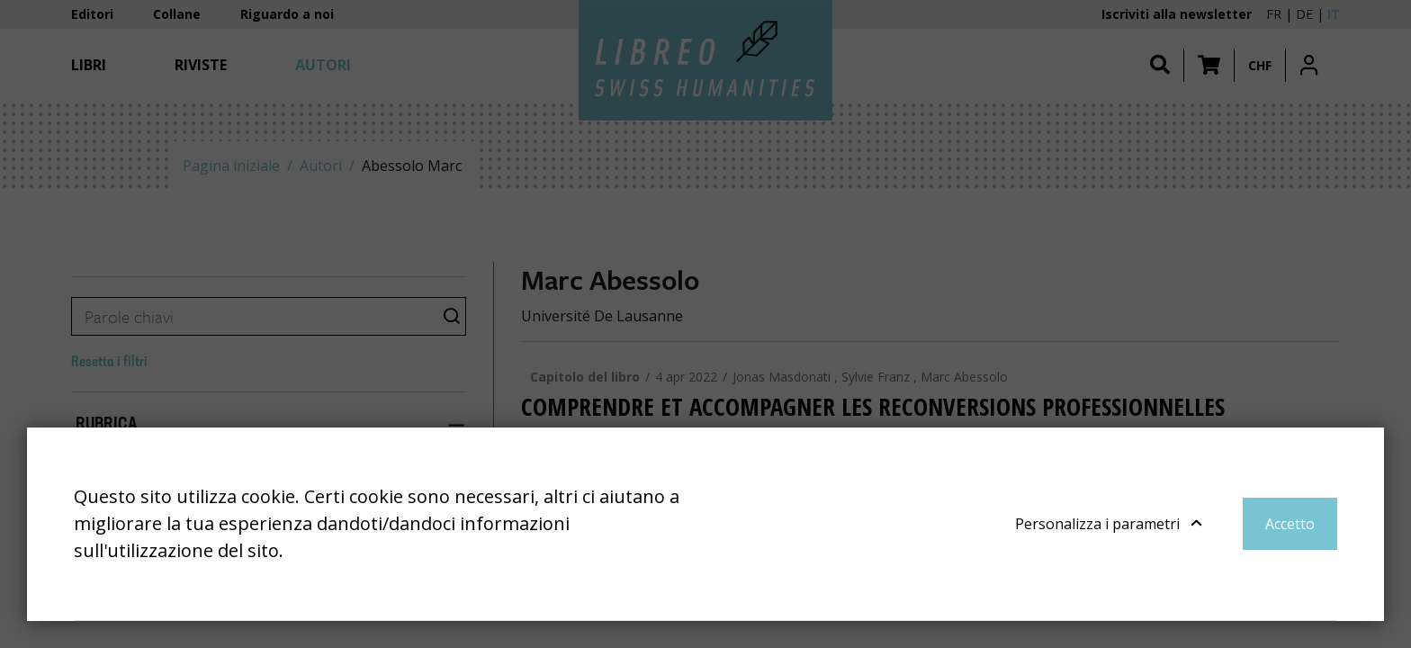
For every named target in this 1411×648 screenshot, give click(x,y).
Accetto (1290, 524)
